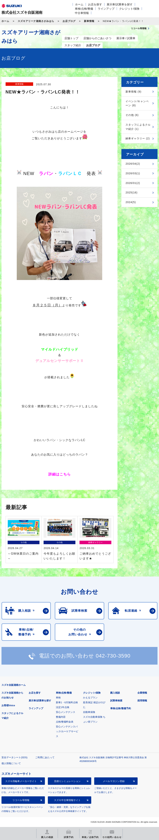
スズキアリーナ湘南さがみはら (36, 21)
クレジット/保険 (129, 8)
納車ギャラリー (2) (137, 138)
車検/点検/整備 (84, 8)
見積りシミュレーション (67, 781)
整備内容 (61, 717)
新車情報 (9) (133, 91)
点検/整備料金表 (65, 721)
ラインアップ (106, 8)
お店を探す (95, 4)
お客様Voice (8, 705)
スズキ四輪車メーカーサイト (21, 781)
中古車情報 (82, 13)
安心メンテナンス (65, 712)
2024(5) (130, 202)
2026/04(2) (132, 163)
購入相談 (115, 692)
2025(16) (131, 192)
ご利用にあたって (45, 757)
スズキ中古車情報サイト (67, 800)
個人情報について (11, 763)
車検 (58, 697)
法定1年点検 (62, 707)
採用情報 (142, 700)
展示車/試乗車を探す (120, 4)
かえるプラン (90, 697)
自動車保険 (89, 712)
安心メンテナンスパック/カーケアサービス (67, 731)
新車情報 (89, 21)
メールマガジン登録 (114, 781)
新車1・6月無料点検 (67, 702)
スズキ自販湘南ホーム (13, 685)
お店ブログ (69, 21)
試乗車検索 (116, 700)
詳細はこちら (59, 474)
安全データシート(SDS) (14, 757)
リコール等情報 (20, 800)
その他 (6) (132, 115)
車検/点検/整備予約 (120, 708)
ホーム (79, 4)
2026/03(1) (132, 173)
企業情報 (142, 692)
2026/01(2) (132, 183)
